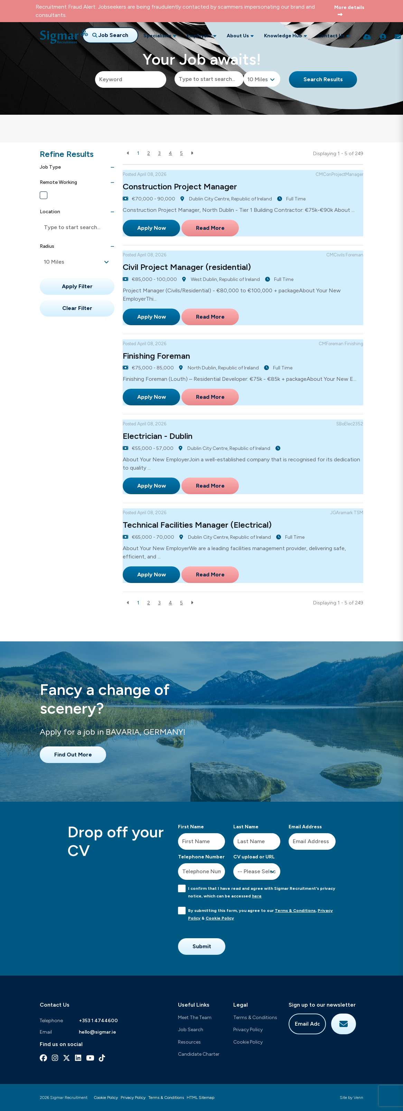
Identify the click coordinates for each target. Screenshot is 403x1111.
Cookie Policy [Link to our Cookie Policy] (106, 1097)
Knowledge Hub (283, 36)
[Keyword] (130, 79)
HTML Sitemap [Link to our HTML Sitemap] (200, 1097)
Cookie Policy (220, 918)
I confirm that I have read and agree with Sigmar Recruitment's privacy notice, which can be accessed (261, 892)
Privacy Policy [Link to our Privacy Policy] (133, 1097)
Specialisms (157, 36)
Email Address (305, 827)
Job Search (190, 1030)
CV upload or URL (254, 857)
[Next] (192, 153)
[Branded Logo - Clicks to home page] (64, 37)
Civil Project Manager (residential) (187, 267)
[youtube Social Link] (90, 1058)
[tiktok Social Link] (102, 1058)
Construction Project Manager (180, 186)
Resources (189, 1042)
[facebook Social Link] (43, 1058)
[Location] (209, 79)
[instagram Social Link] (55, 1058)
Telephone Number (201, 857)
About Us (238, 36)
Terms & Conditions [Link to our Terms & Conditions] (166, 1097)
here (257, 896)
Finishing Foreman (156, 356)
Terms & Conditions (295, 910)
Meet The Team (195, 1017)
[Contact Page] (398, 37)
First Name (191, 827)
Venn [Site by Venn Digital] (358, 1097)
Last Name (246, 827)
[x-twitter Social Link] (66, 1058)
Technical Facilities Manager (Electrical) (197, 525)
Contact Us (331, 36)
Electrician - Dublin (158, 436)
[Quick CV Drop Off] (367, 37)
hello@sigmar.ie (97, 1032)
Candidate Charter (198, 1054)
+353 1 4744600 (98, 1021)
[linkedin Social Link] (78, 1058)
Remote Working (67, 195)
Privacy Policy (248, 1030)
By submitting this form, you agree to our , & (260, 914)
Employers (199, 36)
